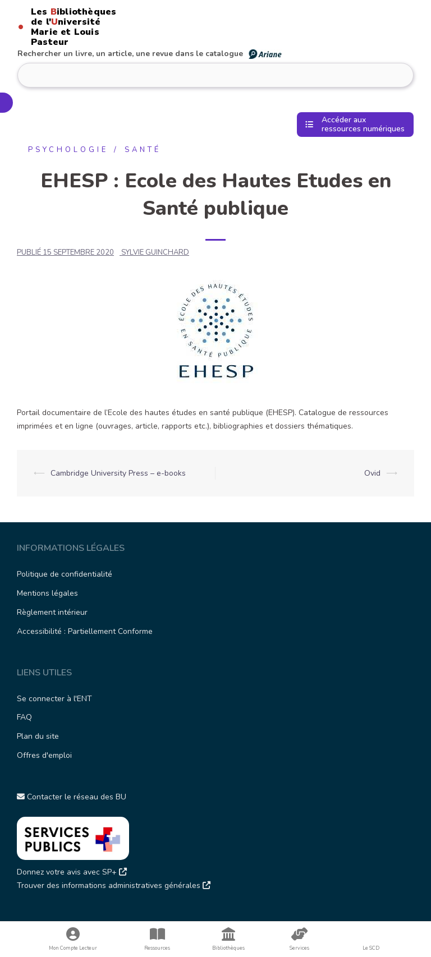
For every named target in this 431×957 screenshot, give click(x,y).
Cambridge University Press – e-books (118, 473)
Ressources (157, 939)
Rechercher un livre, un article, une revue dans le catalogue (150, 53)
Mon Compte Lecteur (73, 939)
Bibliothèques (228, 939)
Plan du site (38, 736)
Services (299, 939)
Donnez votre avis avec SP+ (72, 872)
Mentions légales (47, 593)
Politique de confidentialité (64, 574)
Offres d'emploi (44, 755)
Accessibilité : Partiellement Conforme (85, 631)
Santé (143, 150)
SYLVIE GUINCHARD (155, 252)
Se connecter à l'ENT (54, 698)
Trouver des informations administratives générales (113, 885)
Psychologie (68, 150)
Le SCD (371, 948)
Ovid (372, 473)
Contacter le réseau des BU (71, 797)
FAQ (24, 717)
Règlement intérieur (52, 612)
